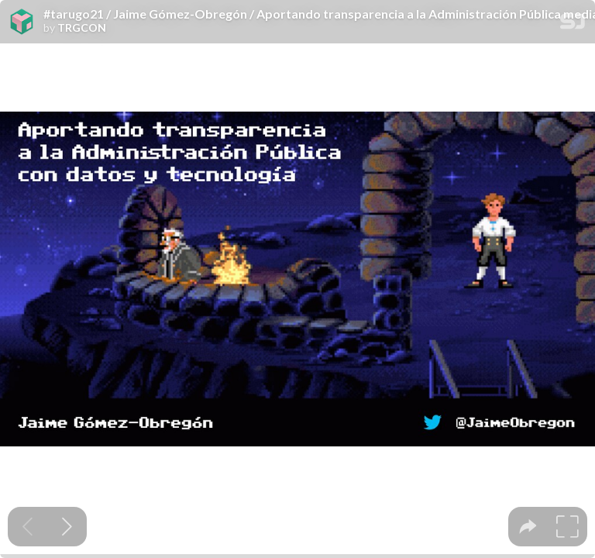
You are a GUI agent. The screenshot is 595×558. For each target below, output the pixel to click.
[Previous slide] (27, 526)
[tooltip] (528, 526)
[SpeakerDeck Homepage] (572, 24)
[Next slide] (67, 526)
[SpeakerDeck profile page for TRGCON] (22, 22)
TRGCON (81, 27)
